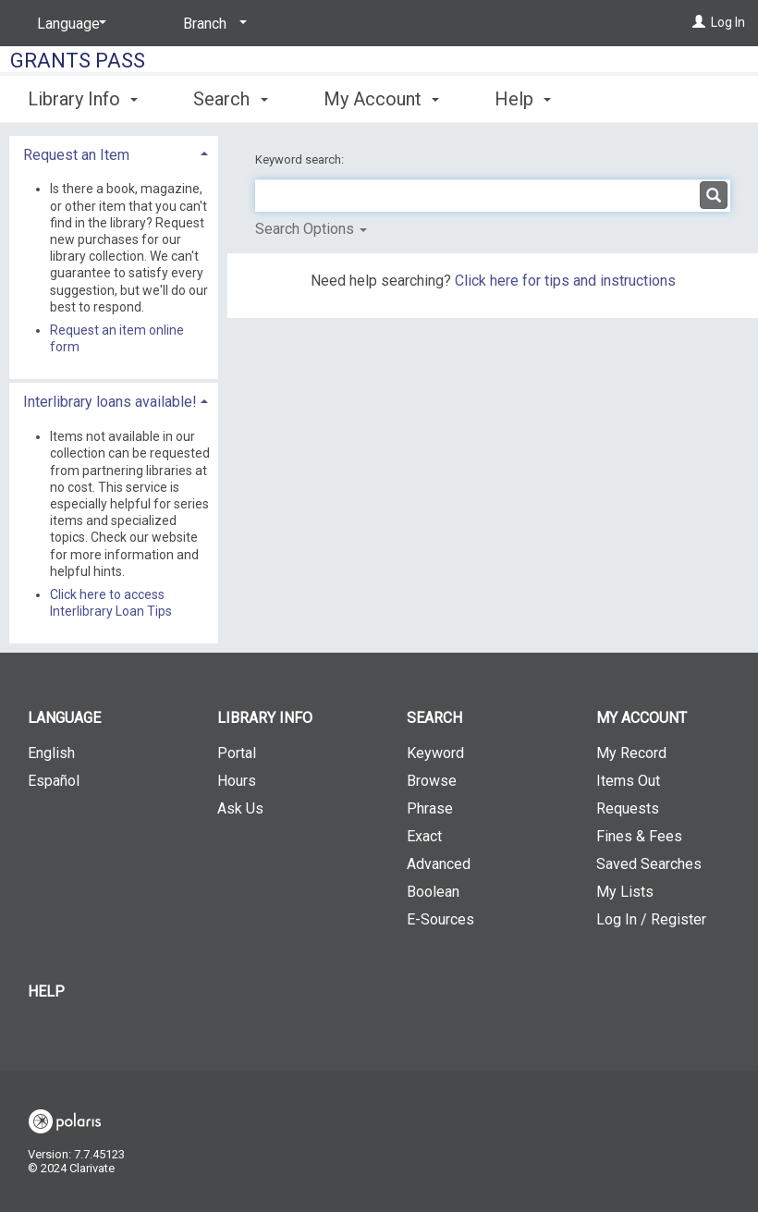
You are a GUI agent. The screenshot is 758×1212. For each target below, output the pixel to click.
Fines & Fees (639, 836)
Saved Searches (649, 864)
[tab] (113, 153)
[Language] (68, 24)
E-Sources (440, 919)
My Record (631, 753)
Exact (424, 836)
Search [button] (230, 99)
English (51, 753)
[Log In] (698, 22)
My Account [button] (381, 99)
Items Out (628, 781)
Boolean (433, 891)
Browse (432, 781)
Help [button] (523, 99)
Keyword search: (301, 159)
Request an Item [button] (76, 155)
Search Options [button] (311, 229)
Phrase (430, 808)
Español (53, 781)
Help (46, 991)
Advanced (439, 864)
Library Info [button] (83, 99)
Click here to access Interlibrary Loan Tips (111, 602)
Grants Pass (77, 60)
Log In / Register (651, 919)
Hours (236, 781)
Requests (627, 808)
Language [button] (64, 718)
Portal (236, 753)
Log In (728, 22)
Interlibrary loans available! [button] (110, 401)
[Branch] (212, 24)
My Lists (625, 891)
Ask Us (240, 808)
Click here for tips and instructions (565, 280)
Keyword (435, 753)
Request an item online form (117, 338)
